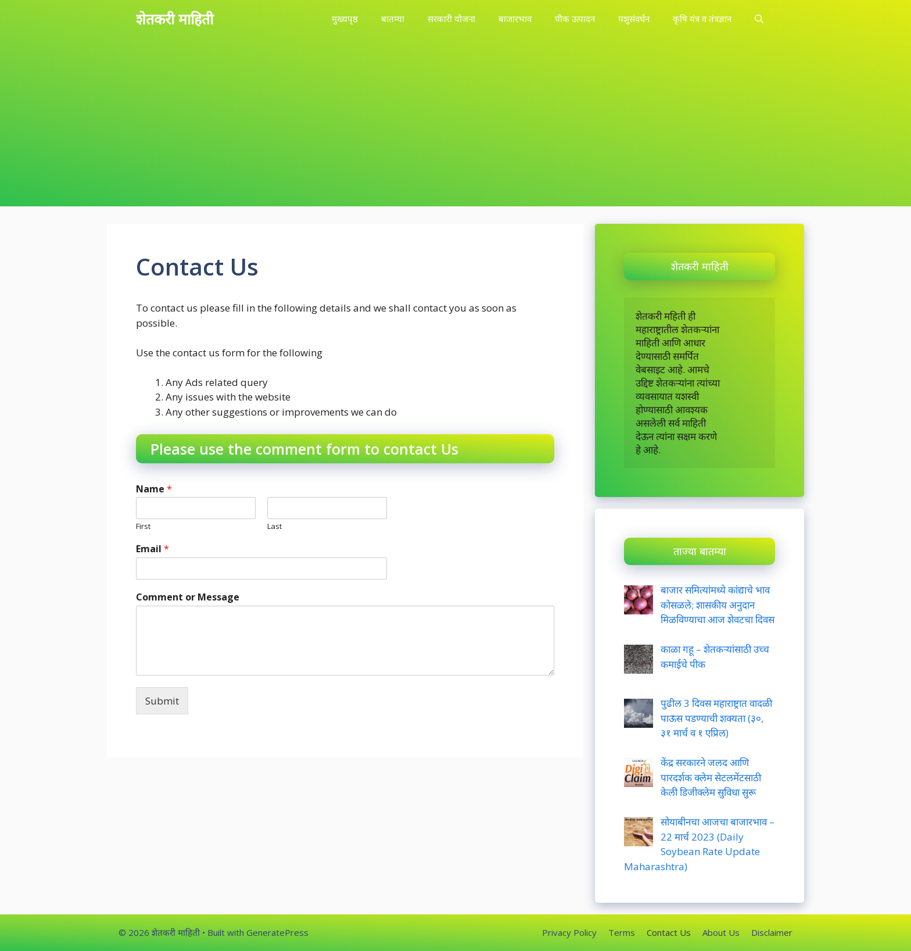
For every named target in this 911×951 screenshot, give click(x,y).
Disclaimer (771, 932)
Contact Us (669, 932)
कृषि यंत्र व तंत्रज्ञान (702, 18)
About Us (721, 932)
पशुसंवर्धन (634, 18)
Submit (162, 700)
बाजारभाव (515, 18)
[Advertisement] (455, 125)
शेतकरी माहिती (174, 18)
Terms (621, 932)
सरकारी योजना (451, 18)
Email (152, 549)
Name (154, 489)
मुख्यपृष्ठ (345, 18)
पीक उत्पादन (575, 18)
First (143, 526)
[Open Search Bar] (759, 19)
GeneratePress (277, 932)
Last (274, 526)
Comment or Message (187, 597)
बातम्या (392, 18)
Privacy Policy (569, 932)
